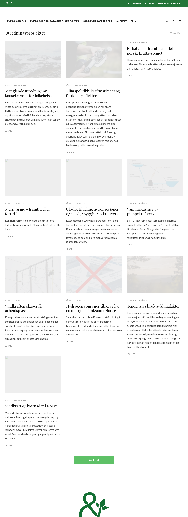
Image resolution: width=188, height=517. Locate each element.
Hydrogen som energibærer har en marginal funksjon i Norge (93, 308)
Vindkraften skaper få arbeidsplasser (23, 308)
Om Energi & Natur (169, 3)
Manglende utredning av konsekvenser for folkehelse (28, 93)
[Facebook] (11, 3)
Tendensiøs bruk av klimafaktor (153, 306)
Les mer (9, 131)
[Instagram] (7, 3)
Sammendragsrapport (97, 21)
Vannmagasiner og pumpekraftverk (143, 211)
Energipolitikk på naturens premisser (54, 21)
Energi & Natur (16, 21)
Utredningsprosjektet (15, 85)
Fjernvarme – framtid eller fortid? (27, 211)
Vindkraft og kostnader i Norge (31, 406)
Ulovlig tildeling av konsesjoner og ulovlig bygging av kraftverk (92, 211)
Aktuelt (121, 21)
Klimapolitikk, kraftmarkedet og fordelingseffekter (93, 93)
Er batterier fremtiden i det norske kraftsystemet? (150, 50)
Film (133, 21)
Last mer (94, 460)
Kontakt (150, 3)
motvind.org (135, 3)
